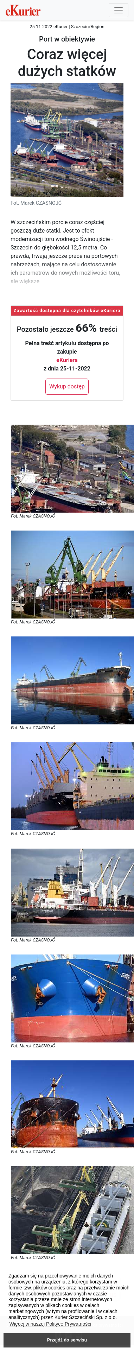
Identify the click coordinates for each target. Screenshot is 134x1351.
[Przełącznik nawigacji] (118, 10)
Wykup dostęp (67, 386)
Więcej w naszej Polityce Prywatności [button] (50, 1324)
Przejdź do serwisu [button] (67, 1340)
